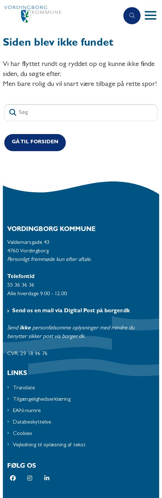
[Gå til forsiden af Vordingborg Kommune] (59, 16)
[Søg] (81, 112)
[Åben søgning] (132, 15)
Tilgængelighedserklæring (41, 399)
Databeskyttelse (32, 422)
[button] (153, 15)
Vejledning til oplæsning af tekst (49, 445)
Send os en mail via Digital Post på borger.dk (71, 311)
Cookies (22, 434)
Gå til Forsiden (35, 142)
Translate (24, 388)
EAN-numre (27, 411)
